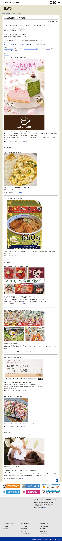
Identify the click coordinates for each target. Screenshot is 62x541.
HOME (4, 13)
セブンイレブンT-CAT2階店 (31, 49)
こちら (22, 36)
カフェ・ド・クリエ (9, 44)
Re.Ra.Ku (6, 55)
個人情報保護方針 (45, 534)
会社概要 (43, 528)
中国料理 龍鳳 (24, 44)
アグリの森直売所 (8, 49)
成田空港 (6, 526)
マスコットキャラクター (46, 531)
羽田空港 (6, 528)
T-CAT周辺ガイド (25, 526)
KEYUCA (48, 49)
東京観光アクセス (25, 528)
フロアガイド (24, 531)
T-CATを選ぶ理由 (25, 523)
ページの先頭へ (57, 480)
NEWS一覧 (8, 13)
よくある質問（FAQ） (46, 526)
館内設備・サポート (45, 523)
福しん (35, 44)
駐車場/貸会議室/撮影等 (26, 534)
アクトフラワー (9, 50)
